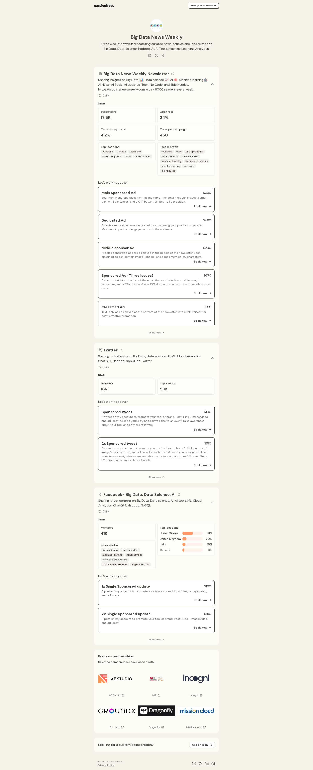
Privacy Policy (106, 765)
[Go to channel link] (173, 74)
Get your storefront (203, 5)
